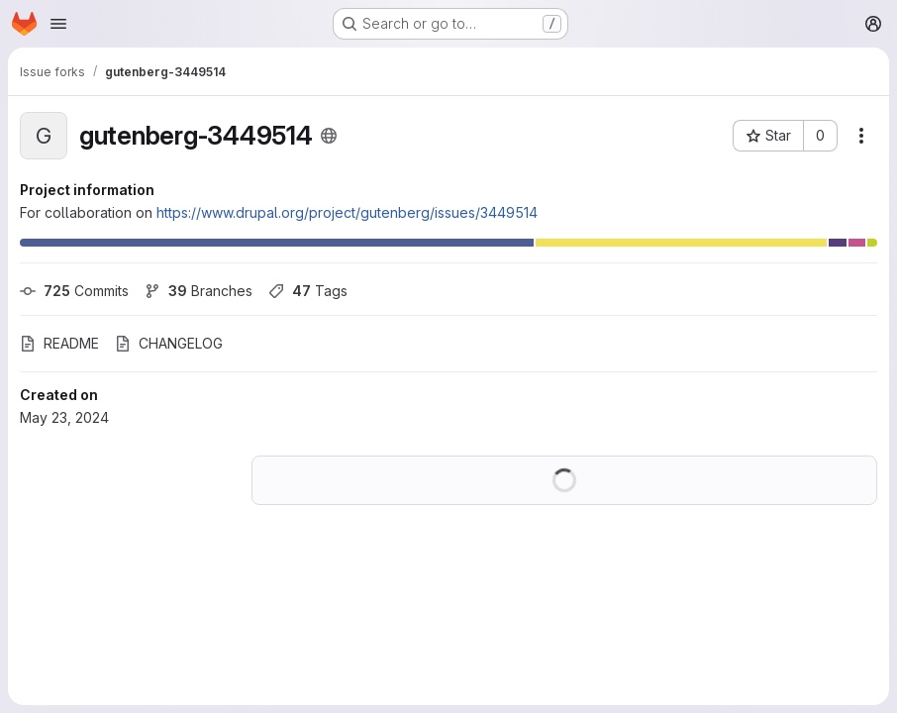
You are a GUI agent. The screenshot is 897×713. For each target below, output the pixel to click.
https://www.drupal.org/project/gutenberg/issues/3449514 (347, 212)
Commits (74, 290)
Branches (198, 290)
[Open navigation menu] (58, 24)
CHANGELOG (169, 343)
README (59, 343)
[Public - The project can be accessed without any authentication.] (329, 136)
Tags (308, 290)
